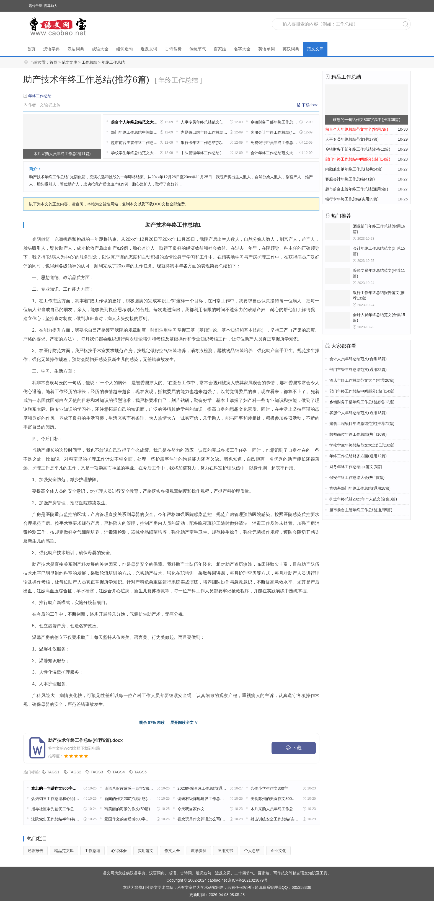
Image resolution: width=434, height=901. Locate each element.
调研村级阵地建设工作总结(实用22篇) (201, 798)
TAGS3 (97, 772)
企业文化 (278, 850)
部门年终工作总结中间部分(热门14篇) (134, 132)
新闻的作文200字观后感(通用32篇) (128, 798)
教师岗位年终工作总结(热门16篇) (358, 434)
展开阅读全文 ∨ (184, 722)
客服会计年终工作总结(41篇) (273, 132)
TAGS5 (140, 772)
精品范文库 (64, 850)
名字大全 (242, 49)
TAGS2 (75, 772)
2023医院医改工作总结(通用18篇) (201, 788)
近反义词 (149, 49)
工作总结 (89, 62)
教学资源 (198, 850)
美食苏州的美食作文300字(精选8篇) (274, 798)
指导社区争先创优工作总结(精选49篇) (55, 809)
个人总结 (252, 850)
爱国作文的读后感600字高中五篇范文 (128, 819)
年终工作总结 (113, 62)
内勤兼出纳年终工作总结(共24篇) (204, 132)
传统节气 (197, 49)
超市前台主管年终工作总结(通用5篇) (134, 142)
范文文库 (315, 49)
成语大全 (100, 49)
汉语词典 (76, 49)
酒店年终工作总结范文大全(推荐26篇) (361, 380)
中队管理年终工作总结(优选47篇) (204, 153)
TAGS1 (53, 772)
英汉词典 (291, 49)
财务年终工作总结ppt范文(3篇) (355, 466)
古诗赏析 (173, 49)
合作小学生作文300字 (269, 788)
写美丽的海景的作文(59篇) (127, 809)
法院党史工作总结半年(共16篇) (55, 819)
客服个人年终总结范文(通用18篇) (358, 413)
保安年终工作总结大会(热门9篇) (356, 477)
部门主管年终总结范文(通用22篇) (358, 369)
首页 (31, 49)
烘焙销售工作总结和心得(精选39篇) (55, 798)
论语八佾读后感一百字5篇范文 (128, 788)
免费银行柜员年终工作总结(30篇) (273, 142)
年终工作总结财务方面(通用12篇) (358, 456)
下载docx (310, 105)
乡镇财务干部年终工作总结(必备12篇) (273, 122)
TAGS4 (118, 772)
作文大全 (172, 850)
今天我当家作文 (191, 809)
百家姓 (220, 49)
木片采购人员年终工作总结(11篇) (274, 809)
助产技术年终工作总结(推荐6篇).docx (85, 740)
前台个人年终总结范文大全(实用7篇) (134, 122)
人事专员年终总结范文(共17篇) (204, 122)
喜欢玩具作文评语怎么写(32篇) (201, 819)
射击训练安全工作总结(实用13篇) (274, 819)
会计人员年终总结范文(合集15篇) (358, 359)
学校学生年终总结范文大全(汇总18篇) (134, 153)
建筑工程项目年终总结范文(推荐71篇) (361, 423)
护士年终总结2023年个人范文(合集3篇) (363, 499)
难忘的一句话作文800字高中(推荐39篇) (55, 788)
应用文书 (225, 850)
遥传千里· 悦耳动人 (43, 6)
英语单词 (266, 49)
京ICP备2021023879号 (247, 880)
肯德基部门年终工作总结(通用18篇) (360, 488)
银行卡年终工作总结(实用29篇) (204, 142)
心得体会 (119, 850)
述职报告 (35, 850)
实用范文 (145, 850)
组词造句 (124, 49)
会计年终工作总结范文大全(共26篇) (273, 153)
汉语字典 (51, 49)
